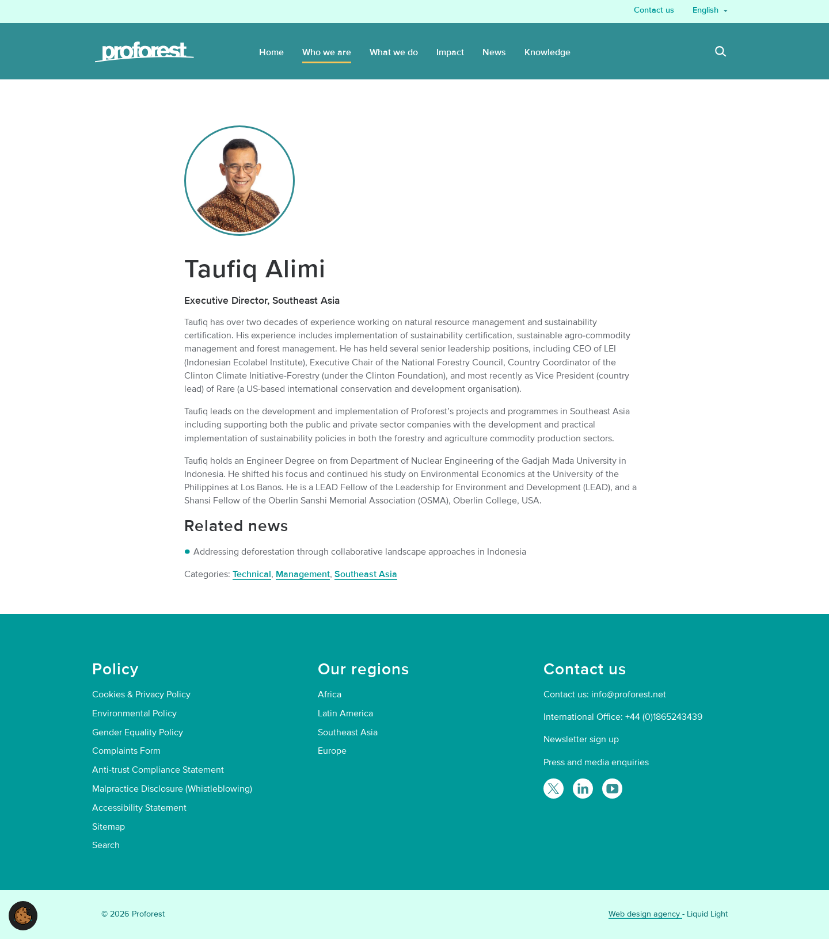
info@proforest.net (628, 694)
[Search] (721, 53)
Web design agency (645, 914)
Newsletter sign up (581, 739)
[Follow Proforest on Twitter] (553, 788)
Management (303, 574)
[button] (23, 915)
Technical (252, 574)
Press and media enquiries (596, 762)
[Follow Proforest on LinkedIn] (583, 788)
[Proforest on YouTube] (612, 788)
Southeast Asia (365, 574)
